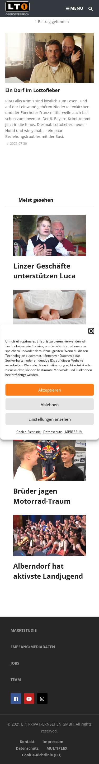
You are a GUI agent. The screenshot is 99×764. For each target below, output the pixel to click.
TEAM (16, 679)
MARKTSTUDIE (24, 630)
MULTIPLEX (56, 748)
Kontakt (27, 741)
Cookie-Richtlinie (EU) (42, 754)
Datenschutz (52, 431)
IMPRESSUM (73, 431)
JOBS (15, 663)
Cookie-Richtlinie (28, 431)
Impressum (53, 741)
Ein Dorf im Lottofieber (32, 90)
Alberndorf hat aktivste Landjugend (48, 571)
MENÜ (74, 8)
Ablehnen (50, 404)
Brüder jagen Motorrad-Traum (42, 496)
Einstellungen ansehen (50, 418)
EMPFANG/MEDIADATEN (33, 646)
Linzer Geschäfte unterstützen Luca (44, 271)
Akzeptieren (49, 389)
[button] (91, 331)
